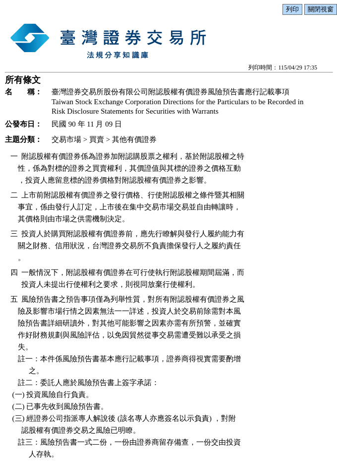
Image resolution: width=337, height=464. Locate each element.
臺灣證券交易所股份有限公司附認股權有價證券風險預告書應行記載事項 (170, 92)
